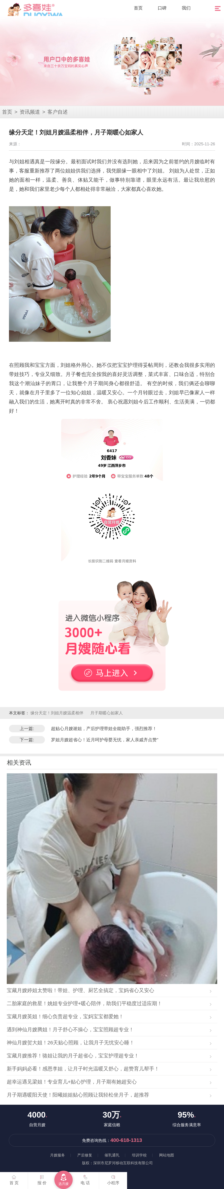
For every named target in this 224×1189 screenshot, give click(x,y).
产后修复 (84, 1155)
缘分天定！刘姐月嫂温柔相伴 (57, 713)
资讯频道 (30, 112)
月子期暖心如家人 (106, 713)
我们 (186, 8)
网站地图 (166, 1155)
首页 (138, 8)
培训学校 (139, 1155)
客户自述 (57, 112)
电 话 (85, 1178)
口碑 (162, 8)
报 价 (42, 1178)
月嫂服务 (57, 1155)
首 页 (14, 1178)
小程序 (113, 1178)
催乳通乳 (112, 1155)
